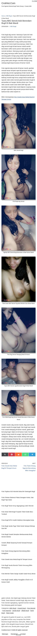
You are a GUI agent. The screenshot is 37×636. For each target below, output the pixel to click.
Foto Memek (31, 608)
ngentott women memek (26, 603)
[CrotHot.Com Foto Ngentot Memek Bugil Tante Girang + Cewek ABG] (16, 4)
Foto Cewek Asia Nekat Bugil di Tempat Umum (16, 559)
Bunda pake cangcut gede (20, 626)
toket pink (22, 622)
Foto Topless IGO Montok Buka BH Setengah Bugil (18, 491)
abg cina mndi (29, 600)
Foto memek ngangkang (9, 603)
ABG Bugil (9, 16)
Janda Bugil (16, 610)
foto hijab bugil (16, 598)
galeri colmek (5, 598)
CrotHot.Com (5, 630)
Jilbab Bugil (25, 610)
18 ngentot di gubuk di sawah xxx (12, 617)
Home (3, 16)
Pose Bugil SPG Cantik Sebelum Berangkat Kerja (17, 520)
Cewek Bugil (22, 608)
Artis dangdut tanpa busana (15, 624)
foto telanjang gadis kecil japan (11, 605)
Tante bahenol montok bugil (15, 600)
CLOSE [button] (34, 1)
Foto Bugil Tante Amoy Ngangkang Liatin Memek (17, 506)
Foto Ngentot (6, 610)
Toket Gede (10, 613)
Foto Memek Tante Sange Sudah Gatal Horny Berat (18, 573)
